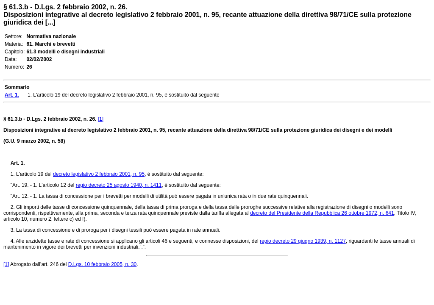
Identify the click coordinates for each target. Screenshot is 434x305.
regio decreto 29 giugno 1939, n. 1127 (303, 241)
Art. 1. (18, 163)
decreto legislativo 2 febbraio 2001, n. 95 (99, 174)
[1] (100, 119)
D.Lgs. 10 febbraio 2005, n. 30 (102, 264)
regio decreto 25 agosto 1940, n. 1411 (119, 185)
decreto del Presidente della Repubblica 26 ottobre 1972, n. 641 (322, 213)
